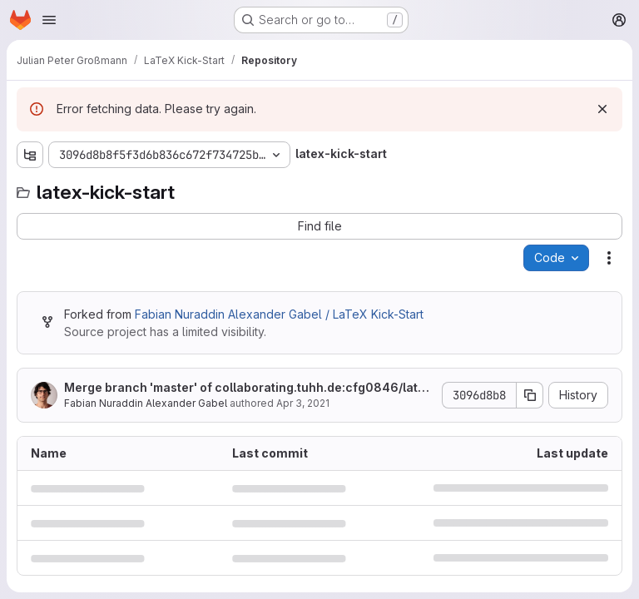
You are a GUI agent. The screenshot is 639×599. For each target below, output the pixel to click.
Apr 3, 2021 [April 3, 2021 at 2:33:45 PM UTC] (302, 403)
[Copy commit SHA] (530, 395)
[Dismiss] (602, 109)
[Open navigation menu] (49, 20)
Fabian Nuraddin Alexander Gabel (145, 403)
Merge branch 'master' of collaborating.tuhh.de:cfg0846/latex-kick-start (248, 388)
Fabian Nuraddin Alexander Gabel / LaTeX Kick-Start (279, 314)
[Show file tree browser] (30, 154)
